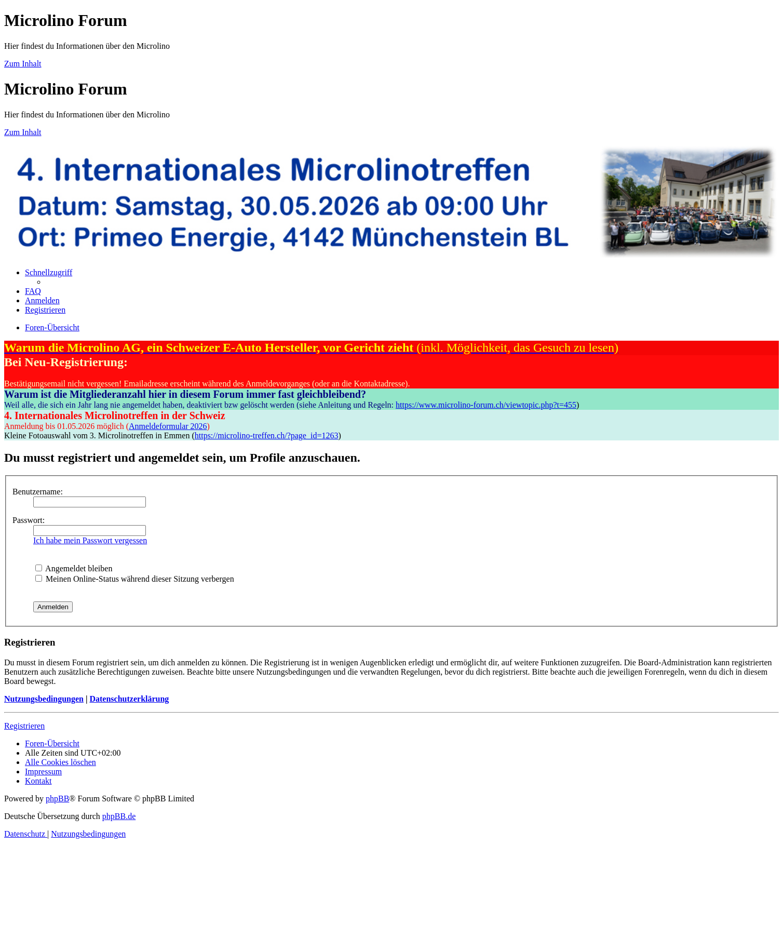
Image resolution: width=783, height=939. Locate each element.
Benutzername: (37, 491)
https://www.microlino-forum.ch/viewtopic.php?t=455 (486, 404)
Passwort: (28, 520)
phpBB (57, 798)
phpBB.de (119, 816)
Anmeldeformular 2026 (168, 426)
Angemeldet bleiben (73, 568)
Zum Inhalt (23, 63)
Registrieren (24, 725)
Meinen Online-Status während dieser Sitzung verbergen (134, 578)
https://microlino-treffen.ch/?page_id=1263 (267, 435)
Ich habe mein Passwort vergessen (90, 540)
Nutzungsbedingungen (44, 698)
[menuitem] (33, 291)
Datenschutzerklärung (129, 698)
